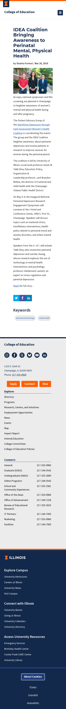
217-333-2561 (44, 486)
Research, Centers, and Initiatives (21, 407)
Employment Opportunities (18, 412)
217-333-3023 (44, 505)
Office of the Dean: (14, 495)
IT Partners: (10, 514)
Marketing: (9, 519)
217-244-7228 (44, 500)
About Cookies (33, 677)
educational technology (25, 318)
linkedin (29, 298)
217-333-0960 (19, 375)
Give (45, 384)
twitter (16, 298)
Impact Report (11, 433)
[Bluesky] (29, 357)
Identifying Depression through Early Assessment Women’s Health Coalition (31, 129)
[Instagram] (6, 357)
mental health (44, 318)
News (7, 418)
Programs (9, 402)
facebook (22, 298)
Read (16, 286)
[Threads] (21, 357)
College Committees (15, 444)
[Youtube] (37, 357)
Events (7, 423)
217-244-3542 (44, 470)
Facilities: (9, 524)
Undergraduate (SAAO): (16, 476)
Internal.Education (13, 438)
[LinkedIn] (44, 357)
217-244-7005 (44, 514)
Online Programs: (13, 481)
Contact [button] (29, 384)
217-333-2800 (44, 476)
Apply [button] (13, 384)
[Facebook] (14, 357)
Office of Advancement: (16, 500)
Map (6, 428)
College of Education (19, 12)
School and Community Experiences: (17, 487)
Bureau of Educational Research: (15, 507)
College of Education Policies (19, 449)
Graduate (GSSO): (13, 470)
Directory (9, 397)
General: (8, 465)
